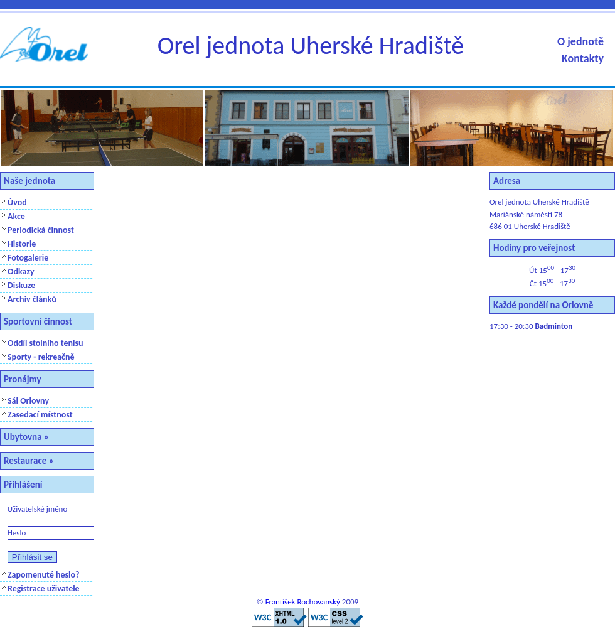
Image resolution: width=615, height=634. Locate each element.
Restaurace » (29, 460)
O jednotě (580, 41)
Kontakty (583, 58)
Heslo (17, 532)
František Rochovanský (302, 601)
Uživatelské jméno (38, 508)
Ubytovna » (26, 437)
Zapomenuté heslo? (44, 574)
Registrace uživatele (44, 588)
